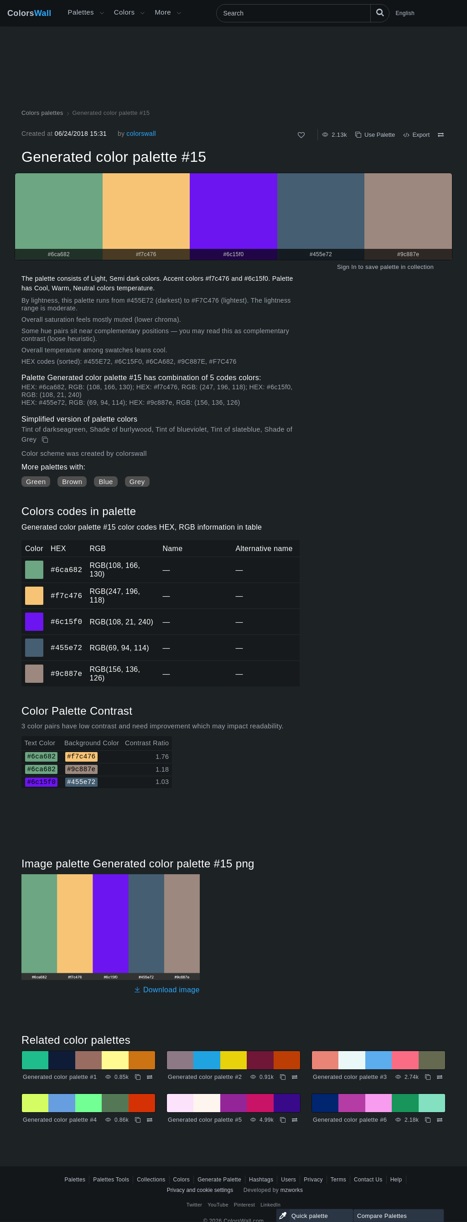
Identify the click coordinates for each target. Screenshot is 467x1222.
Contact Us (368, 1179)
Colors (29, 13)
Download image (167, 990)
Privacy (313, 1179)
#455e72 (66, 648)
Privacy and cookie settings (200, 1190)
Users (288, 1179)
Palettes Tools (111, 1179)
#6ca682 (66, 570)
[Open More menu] (101, 13)
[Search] (302, 13)
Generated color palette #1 (60, 1076)
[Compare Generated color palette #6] (440, 1119)
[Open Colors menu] (142, 13)
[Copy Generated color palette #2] (283, 1077)
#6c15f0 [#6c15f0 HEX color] (34, 615)
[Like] (301, 135)
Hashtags (261, 1179)
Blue (106, 481)
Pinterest (244, 1204)
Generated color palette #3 (350, 1076)
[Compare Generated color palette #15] (440, 135)
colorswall (141, 133)
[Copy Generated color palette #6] (428, 1119)
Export (416, 134)
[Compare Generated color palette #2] (295, 1077)
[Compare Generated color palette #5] (295, 1119)
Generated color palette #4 (60, 1119)
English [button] (405, 13)
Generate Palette (219, 1179)
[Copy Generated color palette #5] (283, 1119)
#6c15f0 (66, 622)
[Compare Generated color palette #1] (149, 1077)
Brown (72, 481)
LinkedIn (270, 1204)
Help (396, 1179)
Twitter (194, 1204)
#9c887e (66, 674)
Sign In (347, 266)
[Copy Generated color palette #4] (138, 1119)
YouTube (218, 1204)
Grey (137, 481)
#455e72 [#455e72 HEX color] (34, 641)
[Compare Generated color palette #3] (440, 1077)
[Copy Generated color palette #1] (138, 1077)
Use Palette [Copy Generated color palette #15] (375, 134)
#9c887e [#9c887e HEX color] (34, 667)
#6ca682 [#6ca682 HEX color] (34, 563)
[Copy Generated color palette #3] (428, 1077)
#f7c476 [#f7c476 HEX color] (34, 589)
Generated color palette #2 (205, 1076)
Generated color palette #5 (205, 1119)
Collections (151, 1179)
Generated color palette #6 (350, 1119)
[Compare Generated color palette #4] (149, 1119)
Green (36, 481)
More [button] (163, 12)
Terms (338, 1179)
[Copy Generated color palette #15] (46, 439)
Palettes (81, 12)
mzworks (291, 1190)
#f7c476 (66, 596)
